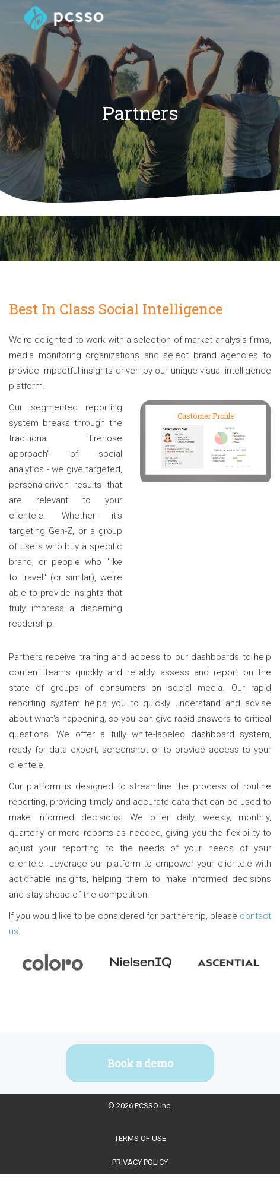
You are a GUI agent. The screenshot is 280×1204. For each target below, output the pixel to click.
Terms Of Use (140, 1138)
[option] (53, 963)
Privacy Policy (140, 1162)
